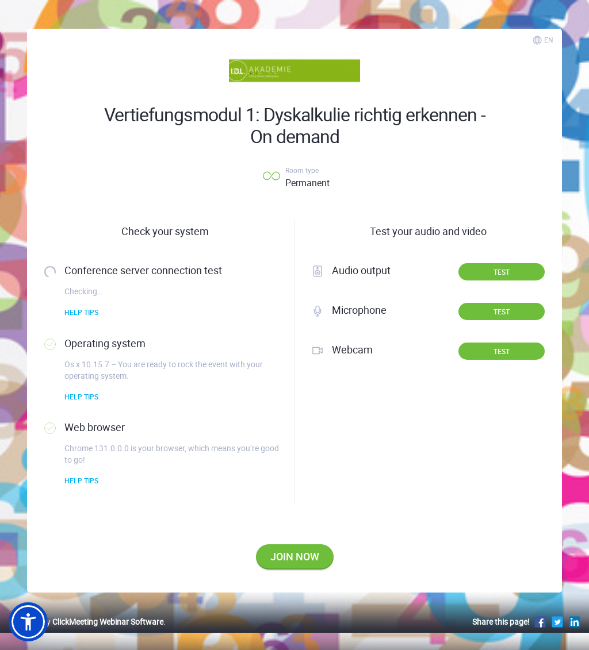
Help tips (81, 312)
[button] (28, 622)
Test (502, 271)
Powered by (86, 621)
